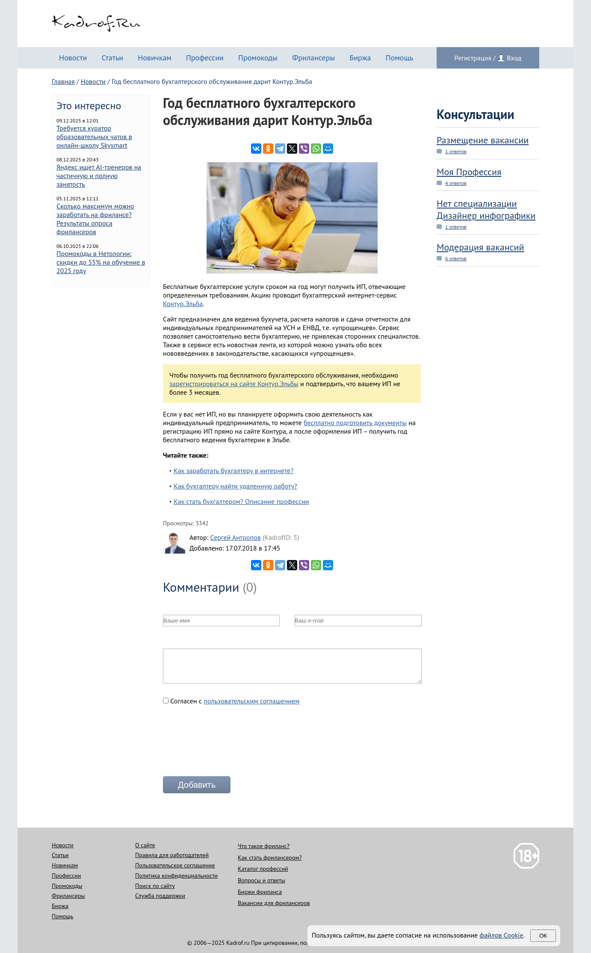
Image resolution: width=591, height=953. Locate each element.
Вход (514, 58)
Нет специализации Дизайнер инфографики (486, 209)
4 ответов (456, 183)
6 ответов (456, 258)
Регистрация (473, 58)
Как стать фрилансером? (269, 857)
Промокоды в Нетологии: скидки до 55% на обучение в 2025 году (100, 262)
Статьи (112, 58)
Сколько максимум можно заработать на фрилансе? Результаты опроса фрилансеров (95, 219)
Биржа (360, 58)
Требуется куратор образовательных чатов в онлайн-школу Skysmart (94, 136)
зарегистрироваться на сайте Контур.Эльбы (233, 383)
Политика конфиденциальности (176, 875)
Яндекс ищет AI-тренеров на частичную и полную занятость (98, 175)
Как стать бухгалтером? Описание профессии (241, 501)
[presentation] (228, 744)
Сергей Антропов (235, 537)
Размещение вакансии (483, 140)
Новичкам (154, 58)
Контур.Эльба (183, 303)
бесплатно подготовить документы (355, 422)
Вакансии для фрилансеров (274, 903)
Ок (543, 935)
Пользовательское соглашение (175, 865)
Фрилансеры (313, 58)
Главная (63, 81)
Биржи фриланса (260, 892)
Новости (73, 58)
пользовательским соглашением (251, 701)
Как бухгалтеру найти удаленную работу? (235, 486)
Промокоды (258, 58)
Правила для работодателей (172, 855)
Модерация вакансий (480, 247)
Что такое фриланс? (264, 846)
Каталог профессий (263, 869)
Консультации (475, 114)
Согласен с (231, 701)
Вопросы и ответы (261, 880)
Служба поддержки (160, 895)
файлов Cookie (501, 935)
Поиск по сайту (155, 886)
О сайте (145, 845)
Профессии (205, 58)
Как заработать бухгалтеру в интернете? (233, 470)
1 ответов (456, 151)
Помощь (400, 58)
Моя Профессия (469, 172)
